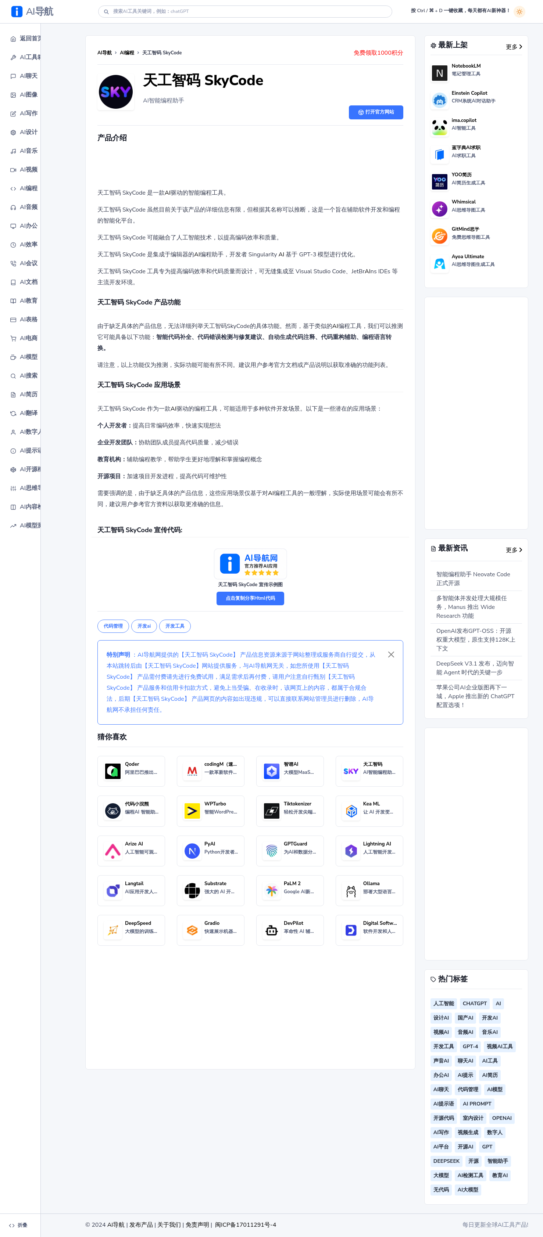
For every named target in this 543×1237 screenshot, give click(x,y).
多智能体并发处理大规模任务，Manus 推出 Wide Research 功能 (471, 607)
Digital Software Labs (387, 923)
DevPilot (293, 923)
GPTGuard (295, 844)
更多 (514, 47)
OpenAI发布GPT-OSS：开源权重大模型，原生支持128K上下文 (475, 640)
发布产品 (141, 1225)
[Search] (245, 12)
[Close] (391, 654)
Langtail (134, 883)
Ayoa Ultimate (468, 256)
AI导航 (104, 53)
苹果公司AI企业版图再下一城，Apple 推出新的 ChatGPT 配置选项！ (475, 696)
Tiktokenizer (297, 804)
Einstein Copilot (469, 93)
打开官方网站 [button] (376, 112)
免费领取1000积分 (378, 53)
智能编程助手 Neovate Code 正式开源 (473, 578)
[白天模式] (519, 12)
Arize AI (134, 844)
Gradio (211, 923)
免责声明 (197, 1225)
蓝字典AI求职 (466, 147)
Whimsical (464, 202)
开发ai (144, 626)
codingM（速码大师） (228, 764)
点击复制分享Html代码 (250, 598)
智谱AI (291, 764)
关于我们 (169, 1225)
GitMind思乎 (465, 229)
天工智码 (372, 764)
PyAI (209, 844)
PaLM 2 (292, 883)
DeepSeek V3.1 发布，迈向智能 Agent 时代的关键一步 (475, 668)
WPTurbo (215, 804)
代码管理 (113, 626)
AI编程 (127, 53)
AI (168, 193)
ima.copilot (464, 120)
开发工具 (175, 626)
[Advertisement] (250, 167)
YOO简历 (462, 175)
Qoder (132, 764)
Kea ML (371, 804)
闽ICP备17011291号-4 (245, 1225)
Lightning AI (377, 844)
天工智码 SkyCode (203, 80)
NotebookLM (466, 66)
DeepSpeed (138, 923)
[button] (35, 38)
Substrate (215, 883)
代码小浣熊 (137, 804)
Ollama (371, 883)
